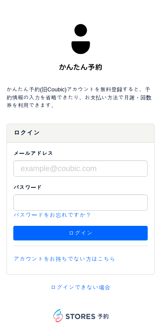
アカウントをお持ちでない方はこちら (64, 259)
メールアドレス (33, 153)
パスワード (27, 187)
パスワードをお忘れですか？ (52, 215)
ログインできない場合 (81, 287)
